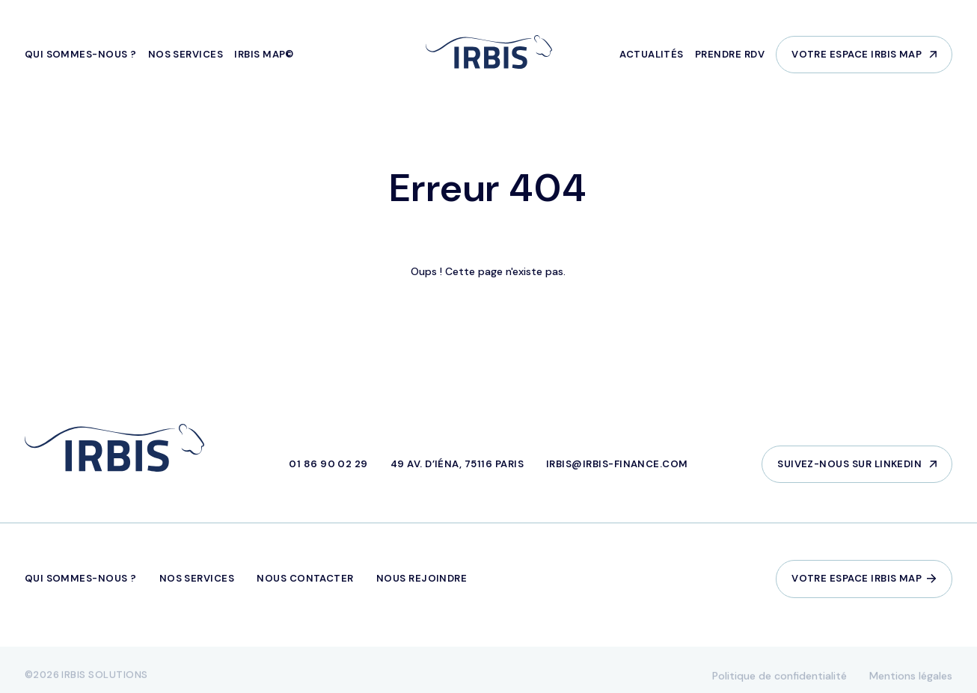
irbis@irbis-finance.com (617, 464)
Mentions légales (910, 680)
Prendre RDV (730, 54)
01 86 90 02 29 (328, 464)
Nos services (186, 54)
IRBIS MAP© (264, 54)
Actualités (651, 54)
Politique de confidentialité (779, 680)
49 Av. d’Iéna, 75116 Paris (457, 464)
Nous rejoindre (422, 578)
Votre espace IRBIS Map (856, 54)
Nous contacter (305, 578)
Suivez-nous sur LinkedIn (849, 464)
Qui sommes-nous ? (81, 54)
